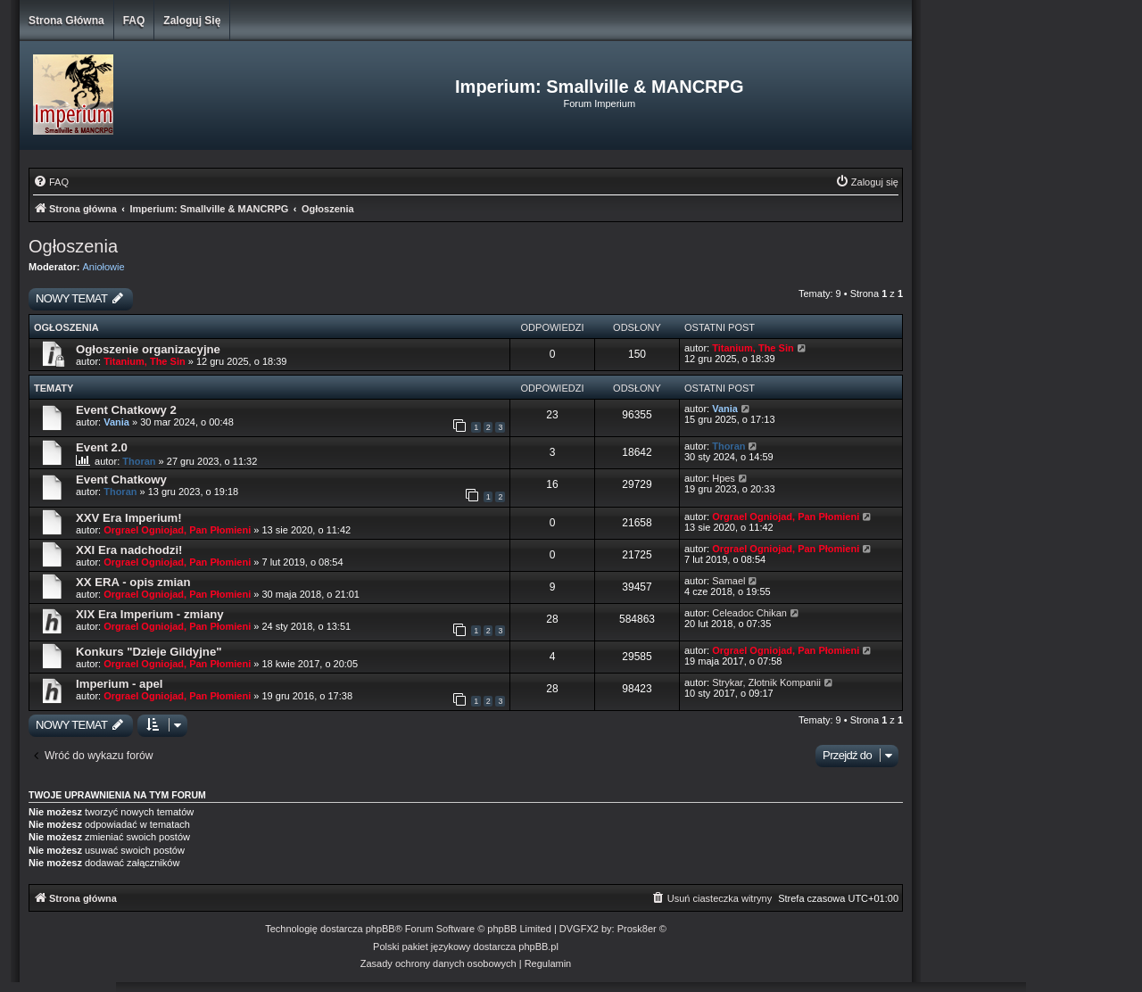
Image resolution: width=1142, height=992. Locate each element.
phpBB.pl (538, 946)
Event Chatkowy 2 (126, 410)
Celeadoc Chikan (749, 613)
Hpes (723, 478)
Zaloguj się (191, 20)
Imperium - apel (119, 683)
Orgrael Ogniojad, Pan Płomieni (177, 530)
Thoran (138, 461)
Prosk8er (637, 928)
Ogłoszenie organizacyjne (148, 349)
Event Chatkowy (121, 479)
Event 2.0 (102, 447)
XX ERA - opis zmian (133, 582)
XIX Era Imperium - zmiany (150, 614)
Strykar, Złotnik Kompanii (766, 682)
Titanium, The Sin (144, 361)
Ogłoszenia (73, 246)
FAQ (134, 20)
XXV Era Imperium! (129, 518)
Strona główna (66, 20)
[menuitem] (51, 182)
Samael (728, 580)
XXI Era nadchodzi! (129, 550)
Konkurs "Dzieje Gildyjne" (148, 651)
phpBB (380, 928)
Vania (116, 422)
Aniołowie (104, 266)
